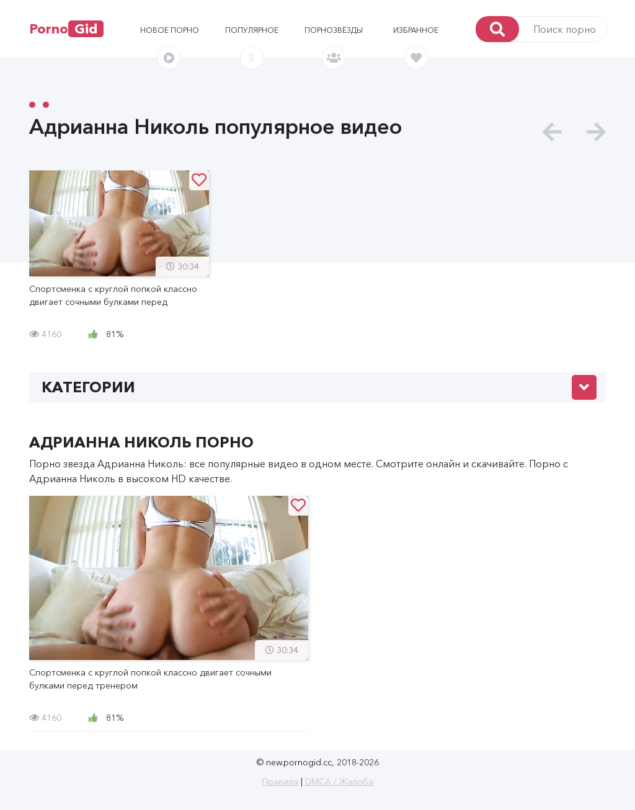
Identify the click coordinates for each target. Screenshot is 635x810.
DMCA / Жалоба (339, 781)
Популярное (251, 30)
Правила (280, 781)
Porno (66, 28)
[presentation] (552, 132)
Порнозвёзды (333, 30)
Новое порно (169, 30)
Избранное (415, 30)
